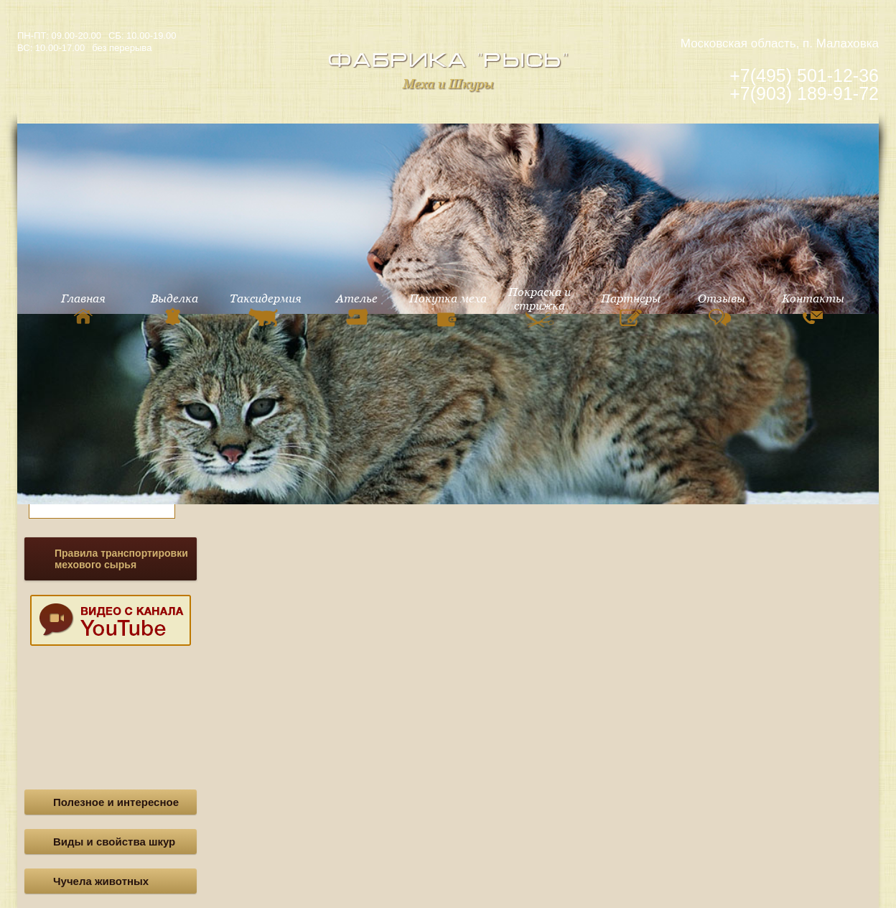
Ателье (357, 308)
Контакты (813, 308)
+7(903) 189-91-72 (804, 93)
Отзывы (721, 309)
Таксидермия (266, 309)
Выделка (174, 308)
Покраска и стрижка (539, 308)
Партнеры (631, 309)
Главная (83, 308)
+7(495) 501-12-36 (804, 75)
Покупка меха (448, 311)
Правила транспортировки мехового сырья (121, 558)
